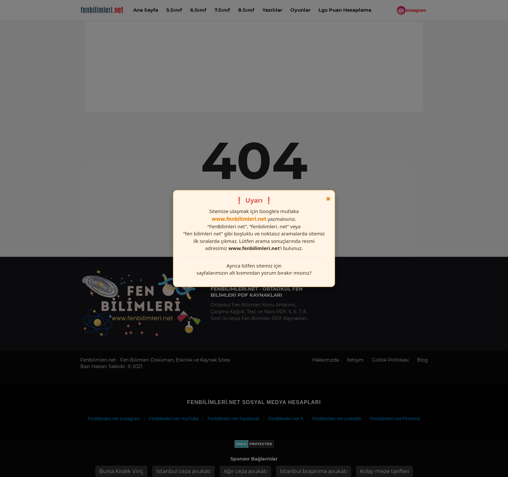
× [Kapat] (328, 198)
